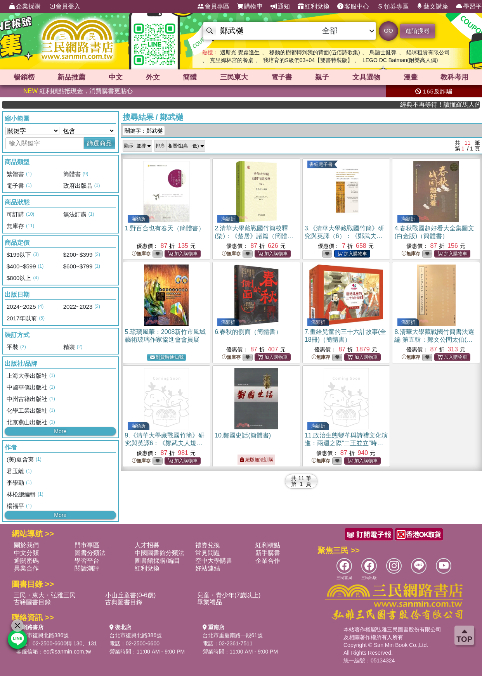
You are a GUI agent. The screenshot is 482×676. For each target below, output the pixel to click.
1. (165, 228)
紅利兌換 (313, 6)
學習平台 (87, 560)
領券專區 (393, 6)
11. (346, 443)
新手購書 (267, 553)
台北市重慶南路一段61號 (233, 635)
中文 (116, 77)
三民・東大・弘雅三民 (45, 595)
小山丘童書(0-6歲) (130, 595)
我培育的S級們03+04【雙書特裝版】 (308, 60)
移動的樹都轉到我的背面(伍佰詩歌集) (314, 52)
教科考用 (454, 77)
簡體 (190, 77)
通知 (280, 6)
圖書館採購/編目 (157, 560)
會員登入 (64, 6)
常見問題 (207, 553)
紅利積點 (267, 545)
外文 (153, 77)
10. (243, 435)
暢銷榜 (24, 77)
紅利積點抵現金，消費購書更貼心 (78, 91)
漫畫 (411, 77)
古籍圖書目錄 (32, 602)
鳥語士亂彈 (383, 52)
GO (388, 30)
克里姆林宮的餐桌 (231, 60)
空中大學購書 (213, 560)
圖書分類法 (90, 553)
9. (165, 443)
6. (248, 331)
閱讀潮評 (87, 568)
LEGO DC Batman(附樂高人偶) (400, 60)
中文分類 (26, 553)
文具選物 (366, 77)
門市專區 (87, 545)
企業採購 (25, 6)
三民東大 (234, 77)
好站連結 (207, 568)
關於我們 (26, 545)
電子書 (281, 77)
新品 (71, 77)
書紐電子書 (321, 164)
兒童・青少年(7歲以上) (229, 595)
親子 (322, 77)
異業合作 (26, 568)
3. (344, 236)
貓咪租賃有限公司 (428, 52)
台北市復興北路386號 (42, 635)
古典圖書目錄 (123, 602)
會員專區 (213, 6)
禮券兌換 (207, 545)
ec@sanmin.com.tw (67, 651)
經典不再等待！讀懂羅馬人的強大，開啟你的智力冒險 (454, 104)
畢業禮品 (209, 602)
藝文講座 (432, 6)
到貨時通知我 (167, 357)
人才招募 (147, 545)
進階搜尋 (417, 31)
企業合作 (267, 560)
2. (254, 236)
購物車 (250, 6)
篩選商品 (99, 143)
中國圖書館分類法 (159, 553)
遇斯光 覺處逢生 (240, 52)
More (60, 431)
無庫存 (141, 254)
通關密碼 (26, 560)
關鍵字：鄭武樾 (144, 131)
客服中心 (353, 6)
